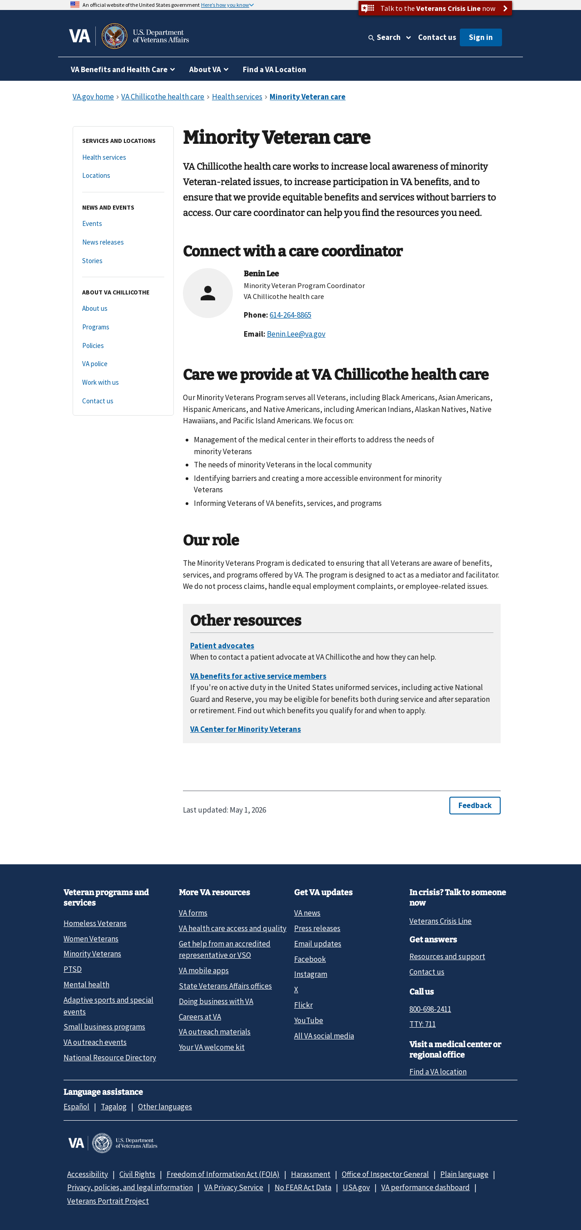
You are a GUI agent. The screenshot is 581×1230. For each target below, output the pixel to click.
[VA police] (123, 364)
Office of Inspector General (385, 1174)
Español (76, 1107)
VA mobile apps (204, 970)
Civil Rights (137, 1174)
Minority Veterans (92, 954)
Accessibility (87, 1174)
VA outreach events (95, 1042)
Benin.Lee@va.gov (296, 334)
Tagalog (114, 1107)
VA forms (193, 913)
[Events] (123, 224)
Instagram (310, 974)
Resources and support (447, 956)
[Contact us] (123, 401)
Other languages (165, 1107)
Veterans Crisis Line (440, 921)
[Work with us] (123, 382)
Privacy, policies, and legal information (130, 1187)
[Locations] (123, 176)
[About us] (123, 308)
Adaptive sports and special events (108, 1005)
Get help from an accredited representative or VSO (225, 949)
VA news (307, 913)
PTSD (73, 969)
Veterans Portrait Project (108, 1201)
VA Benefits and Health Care (119, 69)
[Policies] (123, 346)
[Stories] (123, 261)
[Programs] (123, 327)
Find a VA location (438, 1072)
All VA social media (324, 1036)
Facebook (310, 959)
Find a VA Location (274, 69)
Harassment (310, 1174)
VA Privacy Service (233, 1187)
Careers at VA (200, 1017)
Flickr (303, 1005)
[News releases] (123, 242)
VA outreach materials (215, 1032)
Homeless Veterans (95, 923)
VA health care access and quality (232, 928)
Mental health (86, 985)
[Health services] (123, 157)
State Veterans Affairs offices (225, 986)
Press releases (317, 928)
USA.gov (356, 1187)
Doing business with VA (216, 1001)
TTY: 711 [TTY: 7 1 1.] (422, 1024)
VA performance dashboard (425, 1187)
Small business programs (104, 1027)
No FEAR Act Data (303, 1187)
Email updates (317, 944)
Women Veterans (91, 939)
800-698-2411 (430, 1009)
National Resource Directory (110, 1058)
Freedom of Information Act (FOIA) (223, 1174)
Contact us (437, 37)
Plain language (464, 1174)
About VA (205, 69)
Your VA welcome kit (212, 1047)
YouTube (308, 1020)
